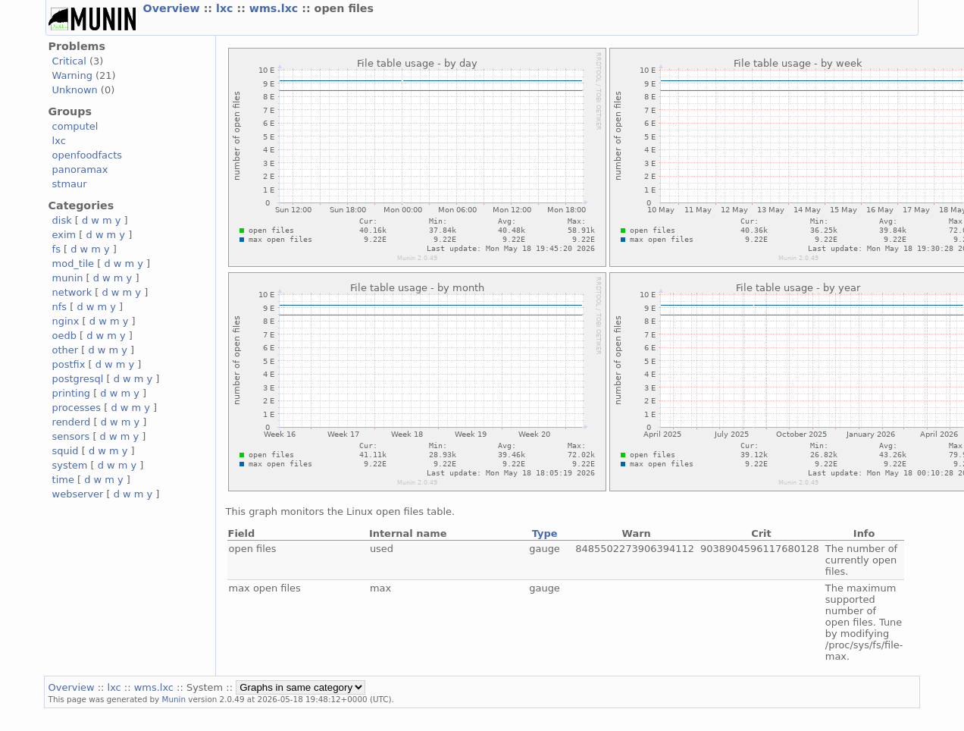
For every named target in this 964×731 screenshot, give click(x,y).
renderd (71, 422)
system (70, 465)
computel (75, 126)
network (72, 292)
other (65, 350)
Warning (72, 75)
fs (56, 249)
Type (545, 533)
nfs (59, 306)
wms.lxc (275, 8)
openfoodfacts (87, 155)
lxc (226, 8)
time (63, 479)
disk (62, 220)
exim (64, 234)
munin (67, 278)
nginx (66, 321)
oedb (64, 335)
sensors (71, 436)
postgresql (78, 378)
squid (65, 450)
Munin (174, 699)
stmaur (69, 184)
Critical (69, 61)
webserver (78, 494)
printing (71, 393)
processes (77, 407)
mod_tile (73, 263)
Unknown (75, 90)
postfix (69, 364)
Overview (173, 8)
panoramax (80, 169)
